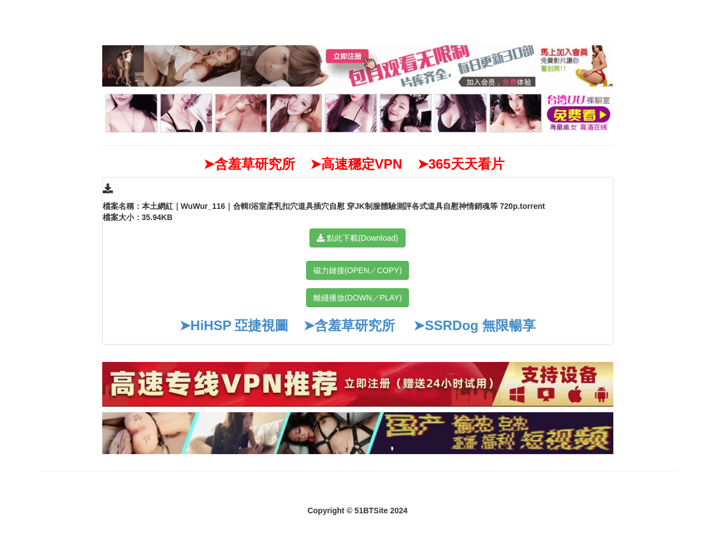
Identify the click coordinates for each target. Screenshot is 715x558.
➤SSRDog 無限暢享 (474, 325)
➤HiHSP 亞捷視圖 (234, 325)
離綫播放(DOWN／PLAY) (357, 297)
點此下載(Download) (357, 237)
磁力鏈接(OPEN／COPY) (357, 270)
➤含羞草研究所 (349, 325)
